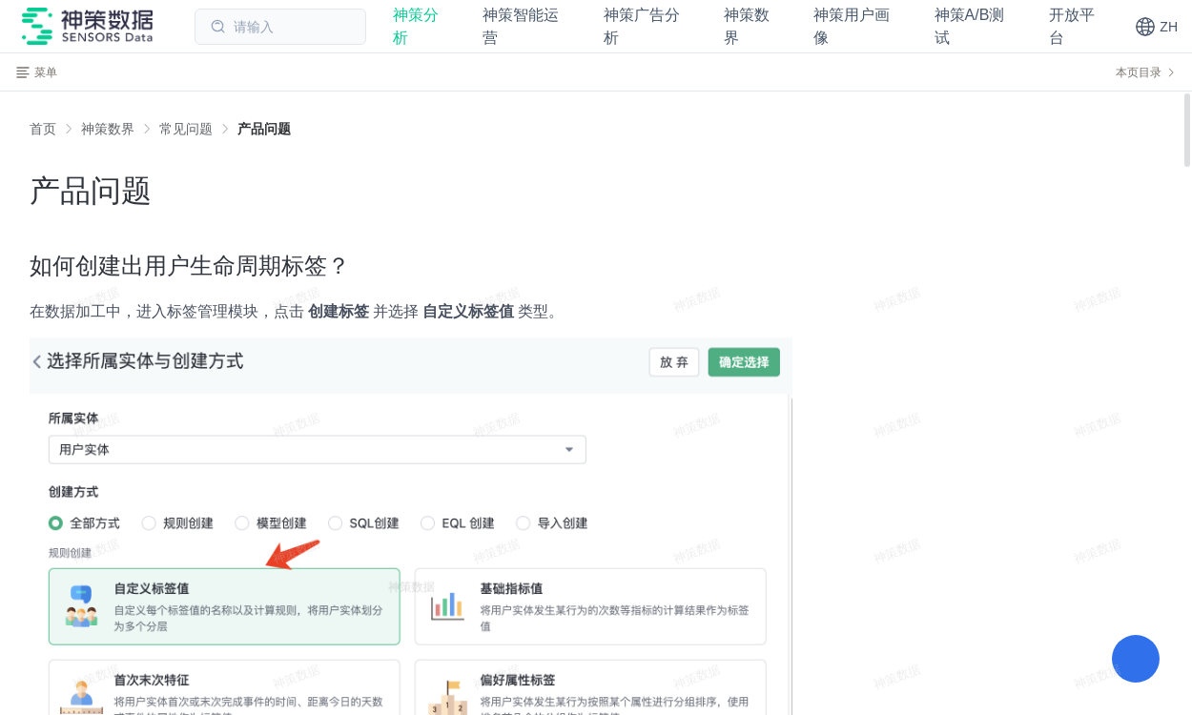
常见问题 (186, 128)
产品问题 (264, 128)
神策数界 (107, 128)
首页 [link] (43, 128)
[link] (107, 128)
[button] (1156, 26)
